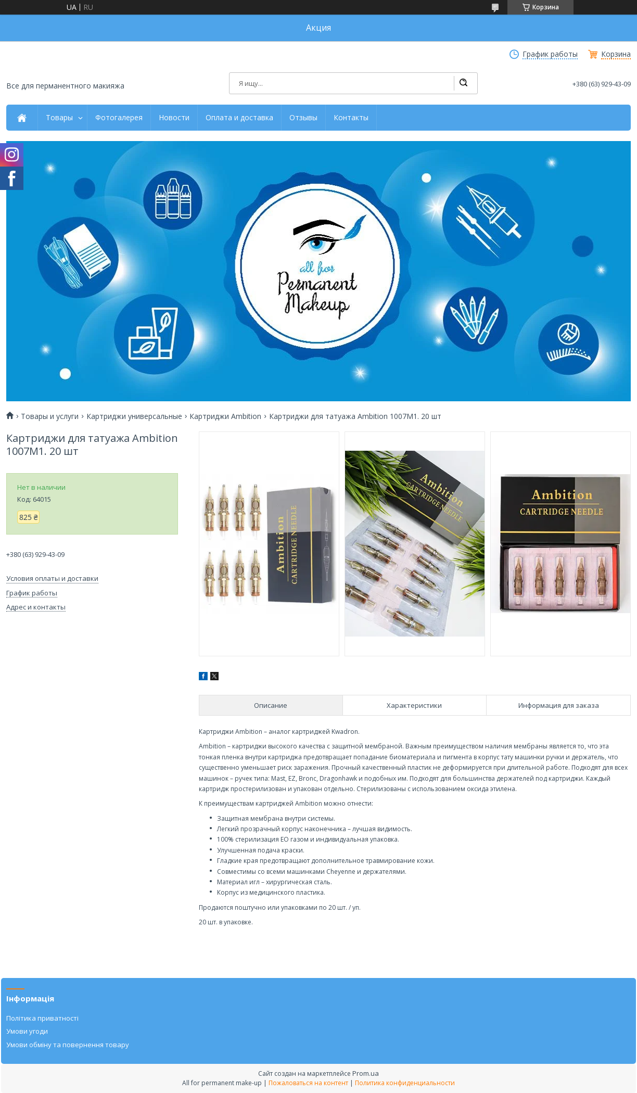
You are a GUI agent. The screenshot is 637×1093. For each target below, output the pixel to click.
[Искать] (463, 83)
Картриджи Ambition (225, 416)
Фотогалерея (119, 117)
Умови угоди (27, 1031)
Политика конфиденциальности (405, 1082)
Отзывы (303, 117)
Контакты (351, 117)
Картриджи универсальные (134, 416)
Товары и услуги (50, 416)
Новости (174, 117)
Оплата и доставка (239, 117)
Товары (59, 117)
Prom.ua (365, 1073)
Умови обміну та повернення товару (67, 1044)
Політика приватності (42, 1018)
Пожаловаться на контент (308, 1082)
